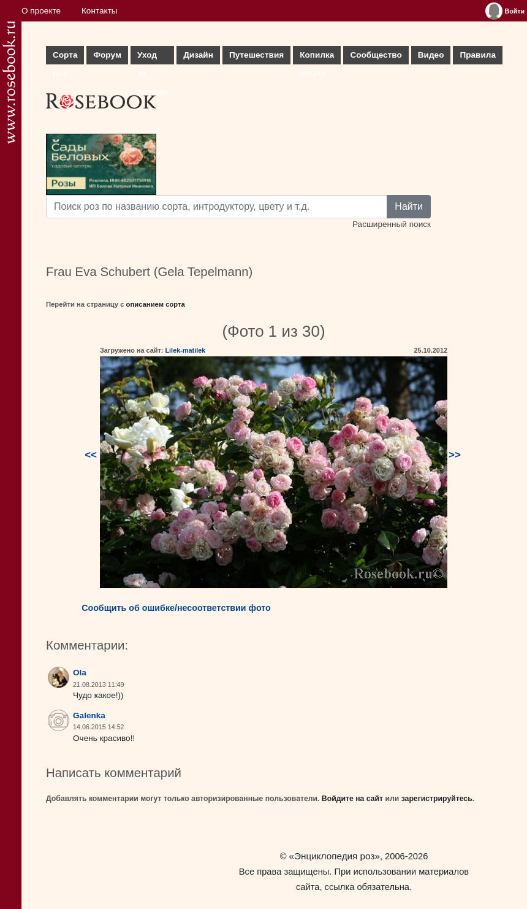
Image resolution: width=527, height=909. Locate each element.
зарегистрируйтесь (436, 798)
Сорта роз (65, 57)
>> (455, 455)
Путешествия (256, 54)
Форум (107, 54)
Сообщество (375, 54)
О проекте (41, 10)
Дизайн (198, 54)
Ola (79, 672)
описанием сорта (155, 304)
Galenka (89, 715)
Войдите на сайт (352, 798)
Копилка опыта (317, 57)
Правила (478, 54)
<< (91, 455)
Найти (409, 206)
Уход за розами (152, 57)
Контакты (100, 10)
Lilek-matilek (185, 350)
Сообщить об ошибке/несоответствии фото (176, 608)
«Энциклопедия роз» (334, 856)
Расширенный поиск (391, 224)
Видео (431, 54)
